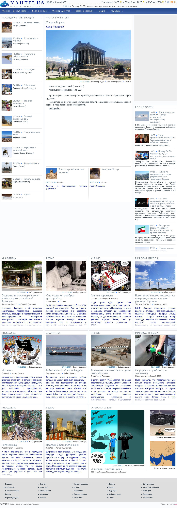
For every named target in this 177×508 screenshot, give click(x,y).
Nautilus (128, 82)
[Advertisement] (155, 58)
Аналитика (9, 487)
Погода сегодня (80, 494)
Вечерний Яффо (32, 22)
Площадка (78, 491)
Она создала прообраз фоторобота (60, 297)
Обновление (29, 85)
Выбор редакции (35, 292)
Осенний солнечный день (22, 117)
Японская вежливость (22, 102)
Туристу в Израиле (151, 487)
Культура (43, 487)
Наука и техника (81, 484)
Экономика (147, 494)
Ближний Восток (12, 491)
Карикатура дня (11, 498)
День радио (29, 69)
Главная (8, 484)
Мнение (43, 498)
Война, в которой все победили (64, 370)
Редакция (112, 491)
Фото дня (147, 491)
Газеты (8, 494)
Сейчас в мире (114, 494)
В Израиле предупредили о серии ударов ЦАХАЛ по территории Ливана (160, 175)
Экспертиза (148, 498)
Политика (78, 498)
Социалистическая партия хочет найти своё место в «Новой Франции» (21, 298)
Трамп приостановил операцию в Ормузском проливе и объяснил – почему (162, 139)
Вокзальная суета (32, 179)
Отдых (77, 487)
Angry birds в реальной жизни (24, 148)
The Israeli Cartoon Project (134, 466)
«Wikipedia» (54, 108)
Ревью (111, 487)
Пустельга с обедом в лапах (24, 55)
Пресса (111, 484)
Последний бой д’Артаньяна (62, 444)
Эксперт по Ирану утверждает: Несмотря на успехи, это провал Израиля (161, 229)
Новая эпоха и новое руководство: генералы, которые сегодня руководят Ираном (155, 298)
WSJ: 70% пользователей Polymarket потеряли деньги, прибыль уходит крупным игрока (162, 202)
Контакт (43, 484)
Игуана (27, 194)
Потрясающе (9, 444)
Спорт (111, 498)
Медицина (44, 494)
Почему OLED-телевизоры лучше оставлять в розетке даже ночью (162, 155)
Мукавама (7, 370)
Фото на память (31, 163)
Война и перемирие (102, 295)
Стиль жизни (148, 484)
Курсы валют (45, 491)
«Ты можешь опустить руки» (106, 469)
